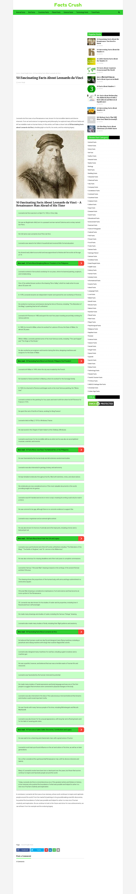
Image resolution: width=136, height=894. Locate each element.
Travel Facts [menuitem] (95, 12)
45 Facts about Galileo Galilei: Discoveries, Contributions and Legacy (49, 730)
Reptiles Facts (92, 332)
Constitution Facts (94, 190)
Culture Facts (92, 204)
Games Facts (92, 249)
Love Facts (91, 294)
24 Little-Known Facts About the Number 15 (107, 60)
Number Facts (92, 312)
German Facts (92, 256)
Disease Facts (92, 211)
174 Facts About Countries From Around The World (106, 69)
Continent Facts (93, 194)
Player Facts (92, 322)
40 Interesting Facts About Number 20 (107, 109)
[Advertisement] (50, 45)
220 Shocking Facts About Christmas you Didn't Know (107, 128)
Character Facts (93, 177)
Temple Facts (92, 374)
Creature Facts (92, 201)
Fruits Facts (91, 246)
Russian (90, 336)
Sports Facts (92, 360)
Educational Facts (93, 218)
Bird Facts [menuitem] (31, 12)
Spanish (90, 356)
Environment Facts (94, 222)
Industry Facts (92, 277)
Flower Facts (92, 239)
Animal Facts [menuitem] (20, 12)
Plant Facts (91, 318)
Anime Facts (92, 145)
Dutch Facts (92, 215)
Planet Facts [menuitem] (56, 12)
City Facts (91, 184)
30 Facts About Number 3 (106, 86)
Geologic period (93, 253)
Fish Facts (91, 235)
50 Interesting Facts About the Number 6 (108, 51)
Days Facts (91, 208)
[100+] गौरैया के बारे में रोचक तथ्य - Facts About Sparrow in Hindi (107, 78)
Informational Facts (94, 280)
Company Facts (93, 187)
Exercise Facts (92, 225)
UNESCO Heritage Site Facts (97, 384)
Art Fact (90, 152)
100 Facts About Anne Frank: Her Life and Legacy (42, 538)
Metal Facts (91, 298)
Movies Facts (92, 305)
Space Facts (92, 353)
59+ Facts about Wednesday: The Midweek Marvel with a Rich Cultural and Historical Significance (107, 99)
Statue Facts (92, 367)
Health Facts (92, 267)
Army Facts (91, 149)
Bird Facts (91, 170)
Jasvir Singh (21, 82)
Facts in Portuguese (94, 228)
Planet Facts (92, 315)
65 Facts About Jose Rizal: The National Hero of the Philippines (47, 450)
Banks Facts (92, 163)
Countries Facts (93, 197)
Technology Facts (93, 370)
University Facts (93, 388)
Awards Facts (92, 159)
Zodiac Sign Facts (94, 391)
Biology (90, 166)
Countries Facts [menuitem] (43, 12)
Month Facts (92, 301)
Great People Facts (26, 73)
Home (18, 73)
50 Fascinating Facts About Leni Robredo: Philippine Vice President (48, 361)
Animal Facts (92, 142)
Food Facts (91, 242)
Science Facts (92, 339)
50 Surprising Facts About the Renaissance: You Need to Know (108, 41)
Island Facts (92, 287)
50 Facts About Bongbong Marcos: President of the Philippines (47, 263)
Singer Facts (92, 350)
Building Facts (92, 173)
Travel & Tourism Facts (95, 377)
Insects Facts (92, 284)
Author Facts (92, 156)
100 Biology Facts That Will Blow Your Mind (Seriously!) (107, 118)
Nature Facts (92, 308)
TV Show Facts (93, 381)
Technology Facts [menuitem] (82, 12)
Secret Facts (92, 346)
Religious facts (93, 329)
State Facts (91, 363)
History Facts (92, 270)
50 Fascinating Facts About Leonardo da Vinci (41, 632)
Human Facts (92, 273)
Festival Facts (92, 232)
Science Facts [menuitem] (68, 12)
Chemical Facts (93, 180)
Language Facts (93, 291)
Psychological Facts (94, 325)
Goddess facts (93, 260)
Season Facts (92, 343)
